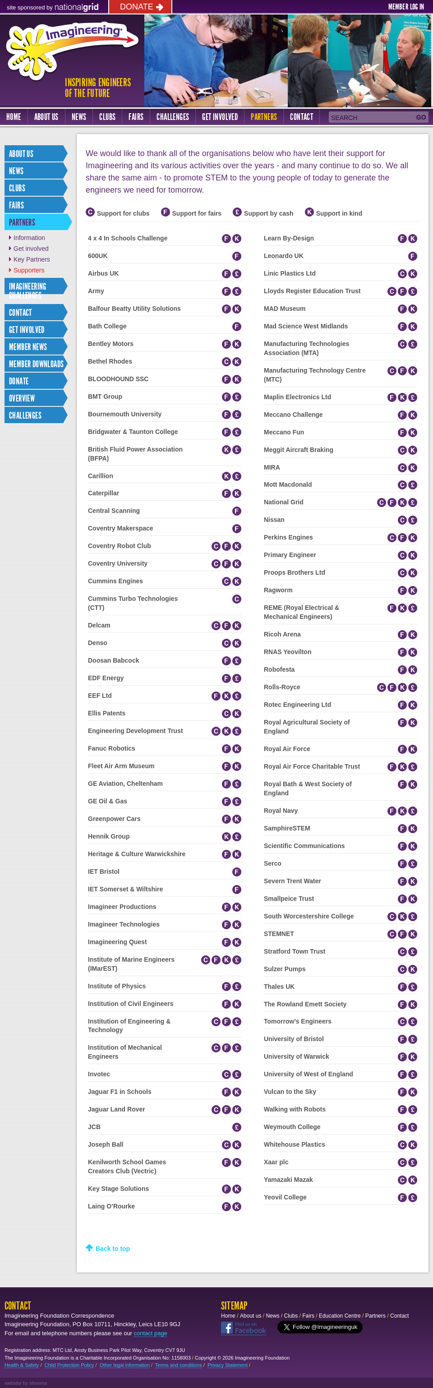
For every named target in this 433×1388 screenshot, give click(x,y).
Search (344, 117)
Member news (28, 346)
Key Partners (32, 259)
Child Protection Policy (69, 1365)
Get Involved (220, 116)
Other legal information (125, 1365)
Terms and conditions (178, 1365)
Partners (264, 116)
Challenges (173, 116)
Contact (301, 116)
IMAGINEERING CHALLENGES (27, 291)
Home (13, 116)
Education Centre (340, 1316)
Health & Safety (22, 1365)
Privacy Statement (227, 1365)
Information (29, 238)
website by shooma (26, 1383)
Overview (22, 398)
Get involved (31, 248)
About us (46, 116)
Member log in (406, 7)
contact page (150, 1333)
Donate (136, 6)
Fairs (136, 116)
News (79, 116)
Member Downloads (36, 364)
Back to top (113, 1248)
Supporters (29, 270)
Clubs (107, 116)
